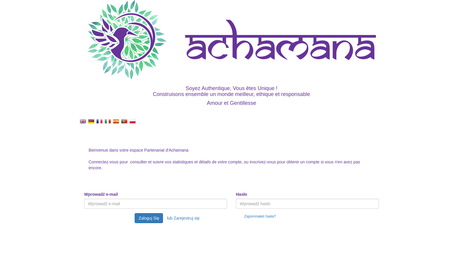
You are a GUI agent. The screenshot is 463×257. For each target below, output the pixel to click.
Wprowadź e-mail (101, 194)
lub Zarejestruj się (183, 218)
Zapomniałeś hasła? (260, 216)
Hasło (241, 194)
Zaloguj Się (148, 218)
